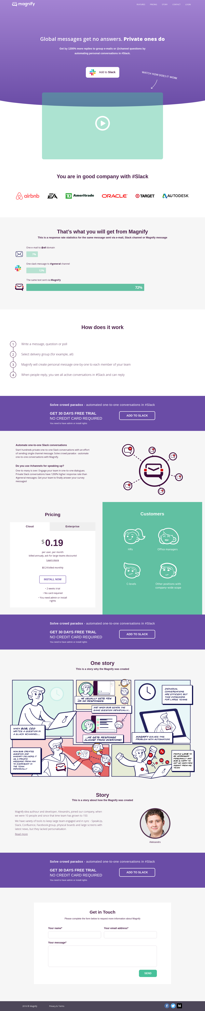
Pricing (153, 4)
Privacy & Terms (56, 1006)
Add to (102, 72)
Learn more (52, 560)
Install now (52, 579)
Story (165, 4)
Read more (21, 834)
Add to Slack (137, 415)
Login (188, 4)
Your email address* (116, 928)
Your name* (55, 928)
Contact (176, 4)
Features (141, 4)
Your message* (57, 942)
